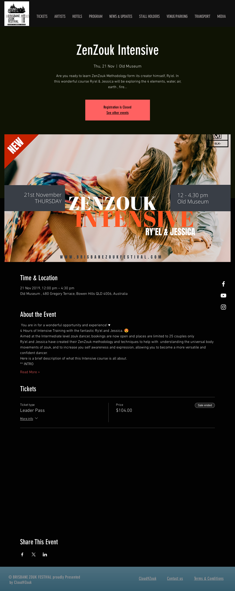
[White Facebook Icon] (223, 283)
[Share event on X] (33, 554)
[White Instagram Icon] (223, 307)
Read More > (30, 372)
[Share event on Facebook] (22, 554)
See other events (118, 113)
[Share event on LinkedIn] (45, 554)
